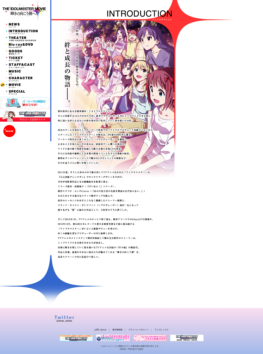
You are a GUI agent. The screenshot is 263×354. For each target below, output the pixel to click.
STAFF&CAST (25, 65)
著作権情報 (117, 329)
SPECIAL (25, 92)
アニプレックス (161, 329)
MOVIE (25, 85)
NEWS (25, 25)
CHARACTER (25, 78)
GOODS (25, 52)
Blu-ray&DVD (25, 45)
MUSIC (25, 72)
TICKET (25, 58)
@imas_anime (64, 320)
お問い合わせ (100, 329)
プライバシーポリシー (138, 329)
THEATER (25, 38)
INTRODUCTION (25, 32)
